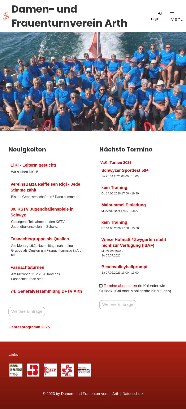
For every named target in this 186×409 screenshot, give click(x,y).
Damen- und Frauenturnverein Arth (69, 16)
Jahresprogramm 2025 (29, 327)
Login (156, 16)
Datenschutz (132, 394)
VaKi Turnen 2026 (116, 162)
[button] (138, 173)
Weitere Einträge (27, 311)
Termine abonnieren (120, 286)
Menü (176, 16)
